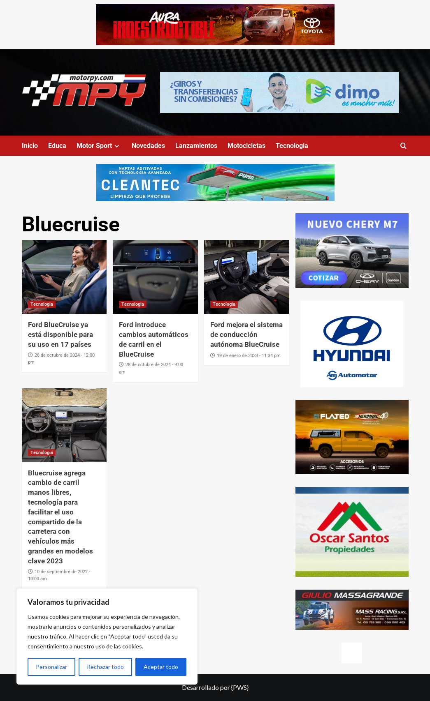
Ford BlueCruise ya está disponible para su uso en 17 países (60, 334)
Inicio (30, 146)
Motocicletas (246, 146)
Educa (57, 146)
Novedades (148, 146)
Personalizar (51, 666)
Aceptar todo (161, 666)
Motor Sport (99, 146)
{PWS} (240, 687)
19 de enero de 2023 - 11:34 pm (249, 355)
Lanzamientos (196, 146)
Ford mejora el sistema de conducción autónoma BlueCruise (246, 334)
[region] (107, 636)
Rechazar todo (105, 666)
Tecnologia (292, 146)
